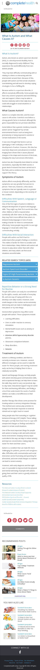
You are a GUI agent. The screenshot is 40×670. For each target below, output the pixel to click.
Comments (20, 529)
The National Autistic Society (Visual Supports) (16, 492)
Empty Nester (21, 554)
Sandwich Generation (25, 608)
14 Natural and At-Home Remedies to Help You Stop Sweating (26, 628)
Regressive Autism (11, 264)
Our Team (19, 663)
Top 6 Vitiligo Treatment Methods (25, 567)
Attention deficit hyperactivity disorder (19, 335)
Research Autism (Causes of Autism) (13, 490)
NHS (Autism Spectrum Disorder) (12, 495)
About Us (12, 663)
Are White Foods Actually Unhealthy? (26, 583)
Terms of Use (19, 661)
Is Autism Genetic (11, 279)
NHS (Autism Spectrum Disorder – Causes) (15, 497)
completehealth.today (20, 596)
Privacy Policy (8, 661)
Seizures (8, 349)
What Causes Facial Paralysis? (24, 575)
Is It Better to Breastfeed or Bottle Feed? (26, 637)
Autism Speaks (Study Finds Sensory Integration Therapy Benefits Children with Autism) (19, 503)
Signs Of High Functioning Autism (18, 274)
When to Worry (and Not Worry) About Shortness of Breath (26, 558)
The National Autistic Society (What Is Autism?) (16, 488)
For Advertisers (29, 661)
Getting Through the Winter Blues (26, 549)
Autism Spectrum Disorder (15, 269)
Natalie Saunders (25, 48)
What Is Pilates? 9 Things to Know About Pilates (27, 591)
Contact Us (27, 663)
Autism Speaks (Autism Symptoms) (12, 500)
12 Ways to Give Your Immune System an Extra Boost (26, 619)
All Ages (20, 546)
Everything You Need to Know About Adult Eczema (27, 611)
